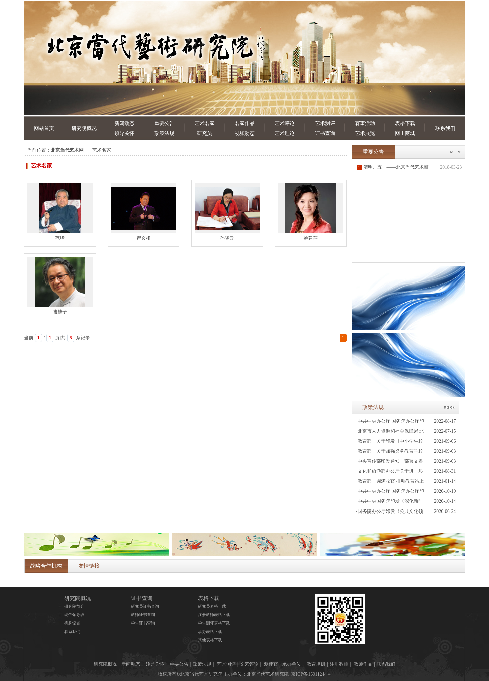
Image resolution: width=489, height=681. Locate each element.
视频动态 (245, 133)
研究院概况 (84, 128)
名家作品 (245, 123)
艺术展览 (365, 133)
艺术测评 (325, 123)
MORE (456, 152)
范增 (60, 238)
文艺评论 (249, 664)
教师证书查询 (143, 614)
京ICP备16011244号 (311, 674)
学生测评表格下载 (214, 623)
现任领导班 (74, 614)
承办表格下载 (210, 631)
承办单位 (291, 664)
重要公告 (164, 123)
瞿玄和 (143, 238)
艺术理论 (285, 133)
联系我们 (445, 128)
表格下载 (405, 123)
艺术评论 (285, 123)
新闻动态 (124, 123)
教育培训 (316, 664)
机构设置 (72, 623)
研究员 (204, 133)
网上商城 (405, 133)
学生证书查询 (143, 623)
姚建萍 (310, 238)
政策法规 (164, 133)
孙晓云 (227, 238)
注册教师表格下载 (214, 614)
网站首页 (44, 128)
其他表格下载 (210, 640)
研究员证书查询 (145, 606)
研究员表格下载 (212, 606)
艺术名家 (205, 123)
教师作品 (363, 664)
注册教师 (339, 664)
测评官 (271, 664)
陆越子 (60, 311)
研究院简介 (74, 606)
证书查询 (325, 133)
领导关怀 (124, 133)
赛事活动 (365, 123)
